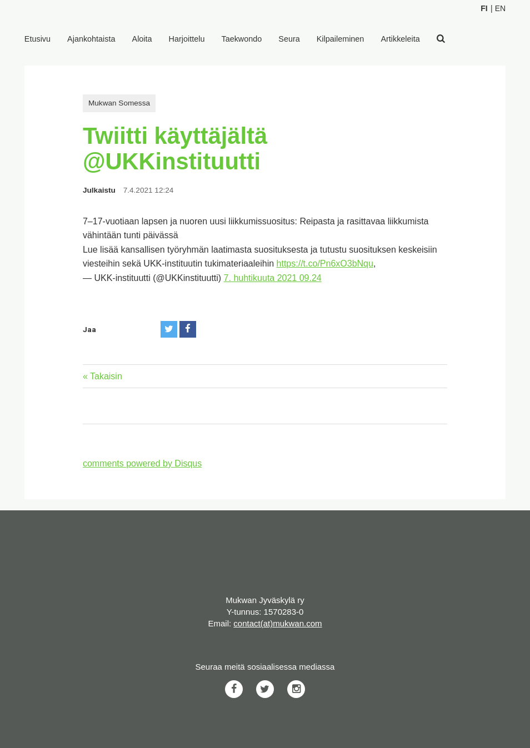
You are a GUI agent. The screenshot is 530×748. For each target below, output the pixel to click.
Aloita (142, 38)
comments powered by (142, 463)
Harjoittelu (187, 38)
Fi (484, 8)
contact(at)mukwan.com (277, 623)
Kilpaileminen (340, 38)
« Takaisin (102, 376)
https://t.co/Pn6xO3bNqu (325, 263)
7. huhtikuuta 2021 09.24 (273, 278)
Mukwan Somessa (119, 103)
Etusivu (37, 38)
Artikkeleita (400, 38)
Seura (288, 38)
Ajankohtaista (91, 38)
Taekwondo (241, 38)
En (500, 8)
